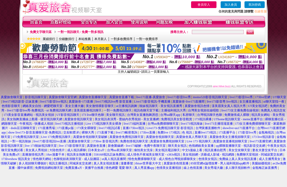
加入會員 (231, 4)
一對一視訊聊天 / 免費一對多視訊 (80, 32)
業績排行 (49, 39)
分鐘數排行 (66, 39)
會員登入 (204, 4)
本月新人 (100, 39)
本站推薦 (84, 39)
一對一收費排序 (147, 39)
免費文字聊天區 (41, 32)
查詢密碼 (254, 4)
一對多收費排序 (121, 39)
